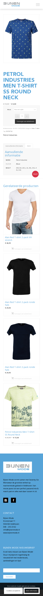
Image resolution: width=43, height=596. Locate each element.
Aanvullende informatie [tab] (14, 146)
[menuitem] (37, 4)
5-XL (19, 170)
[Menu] (37, 4)
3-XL (33, 168)
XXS (17, 168)
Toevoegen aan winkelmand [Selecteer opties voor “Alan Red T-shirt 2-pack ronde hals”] (21, 314)
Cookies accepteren (13, 591)
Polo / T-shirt (35, 128)
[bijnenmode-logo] (17, 4)
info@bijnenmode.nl (11, 530)
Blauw (18, 164)
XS (20, 168)
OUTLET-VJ (9, 131)
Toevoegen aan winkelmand (25, 121)
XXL (30, 168)
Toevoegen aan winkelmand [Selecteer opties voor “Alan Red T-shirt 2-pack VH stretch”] (21, 249)
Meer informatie (31, 591)
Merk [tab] (29, 146)
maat (9, 109)
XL (27, 168)
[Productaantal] (22, 116)
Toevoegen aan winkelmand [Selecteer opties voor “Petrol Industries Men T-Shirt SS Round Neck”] (21, 443)
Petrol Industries (10, 135)
